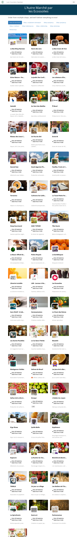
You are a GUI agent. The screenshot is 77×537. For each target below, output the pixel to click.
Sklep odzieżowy (55, 26)
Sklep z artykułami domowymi (32, 22)
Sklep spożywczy (48, 22)
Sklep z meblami (14, 26)
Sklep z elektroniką (41, 26)
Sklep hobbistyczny (27, 26)
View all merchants (15, 22)
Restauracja (13, 29)
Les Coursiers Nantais (15, 2)
